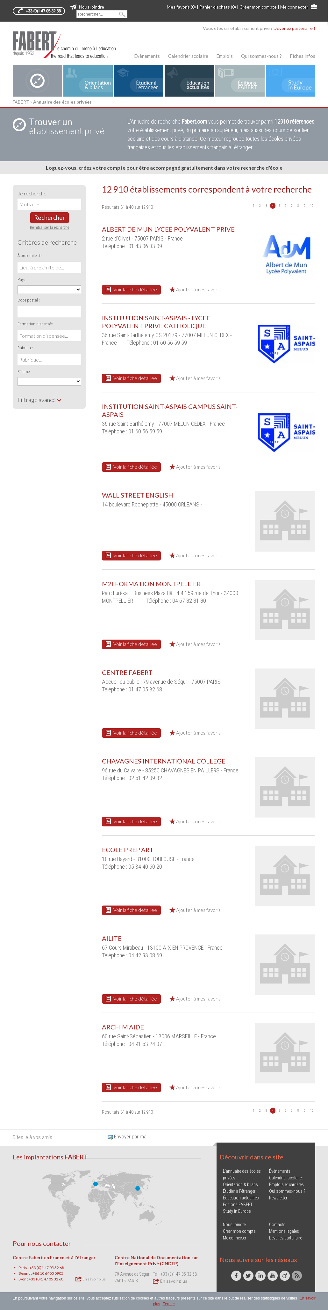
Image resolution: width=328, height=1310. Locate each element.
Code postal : (29, 300)
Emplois (224, 56)
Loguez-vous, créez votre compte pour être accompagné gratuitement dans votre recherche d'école (164, 168)
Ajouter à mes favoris (195, 289)
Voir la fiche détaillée (131, 289)
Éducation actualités (241, 1197)
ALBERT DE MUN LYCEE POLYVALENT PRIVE (168, 229)
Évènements (147, 56)
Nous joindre (87, 7)
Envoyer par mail (128, 1136)
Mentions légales (284, 1231)
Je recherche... (33, 193)
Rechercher (49, 217)
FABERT (21, 102)
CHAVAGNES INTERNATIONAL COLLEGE (163, 761)
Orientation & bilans (240, 1184)
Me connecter (294, 7)
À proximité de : (30, 255)
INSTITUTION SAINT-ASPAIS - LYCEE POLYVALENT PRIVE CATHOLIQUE (156, 321)
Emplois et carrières (286, 1184)
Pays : (22, 279)
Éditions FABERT (238, 1204)
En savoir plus (90, 1278)
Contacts (277, 1224)
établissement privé (66, 126)
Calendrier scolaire (188, 56)
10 (311, 205)
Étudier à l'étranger (239, 1191)
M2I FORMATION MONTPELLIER (151, 583)
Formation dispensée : (36, 324)
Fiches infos (302, 56)
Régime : (25, 371)
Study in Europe (237, 1211)
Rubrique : (26, 347)
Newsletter (278, 1197)
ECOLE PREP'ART (127, 849)
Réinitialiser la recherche (49, 227)
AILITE (112, 938)
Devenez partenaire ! (294, 28)
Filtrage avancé (40, 399)
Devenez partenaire (285, 1237)
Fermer (169, 1304)
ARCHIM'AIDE (123, 1027)
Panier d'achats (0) (217, 7)
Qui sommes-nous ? (261, 56)
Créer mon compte (258, 7)
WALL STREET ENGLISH (137, 495)
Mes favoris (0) (181, 7)
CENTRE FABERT (127, 672)
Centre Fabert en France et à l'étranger (54, 1257)
